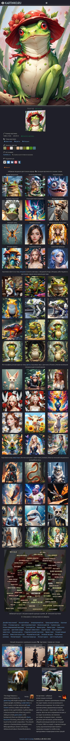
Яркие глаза (51, 627)
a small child (25, 703)
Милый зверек (15, 637)
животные (16, 457)
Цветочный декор (56, 637)
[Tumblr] (19, 162)
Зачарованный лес (37, 622)
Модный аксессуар (33, 634)
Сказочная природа (29, 637)
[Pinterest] (15, 162)
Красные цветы (17, 632)
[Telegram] (8, 162)
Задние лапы (45, 630)
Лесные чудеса (42, 637)
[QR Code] (4, 162)
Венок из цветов (43, 625)
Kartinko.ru (6, 154)
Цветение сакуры (17, 630)
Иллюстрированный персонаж (13, 627)
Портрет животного (32, 630)
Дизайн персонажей (10, 622)
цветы (28, 365)
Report (7, 167)
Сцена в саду (55, 625)
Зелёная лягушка (47, 634)
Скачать (38, 109)
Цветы (17, 141)
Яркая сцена (41, 627)
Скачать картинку (27, 136)
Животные (8, 141)
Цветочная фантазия (28, 625)
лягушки (22, 272)
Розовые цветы (13, 625)
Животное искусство (17, 634)
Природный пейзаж (52, 622)
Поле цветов (30, 627)
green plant (18, 715)
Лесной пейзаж (23, 622)
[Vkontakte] (12, 162)
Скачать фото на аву (26, 739)
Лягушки (25, 141)
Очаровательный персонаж (33, 632)
